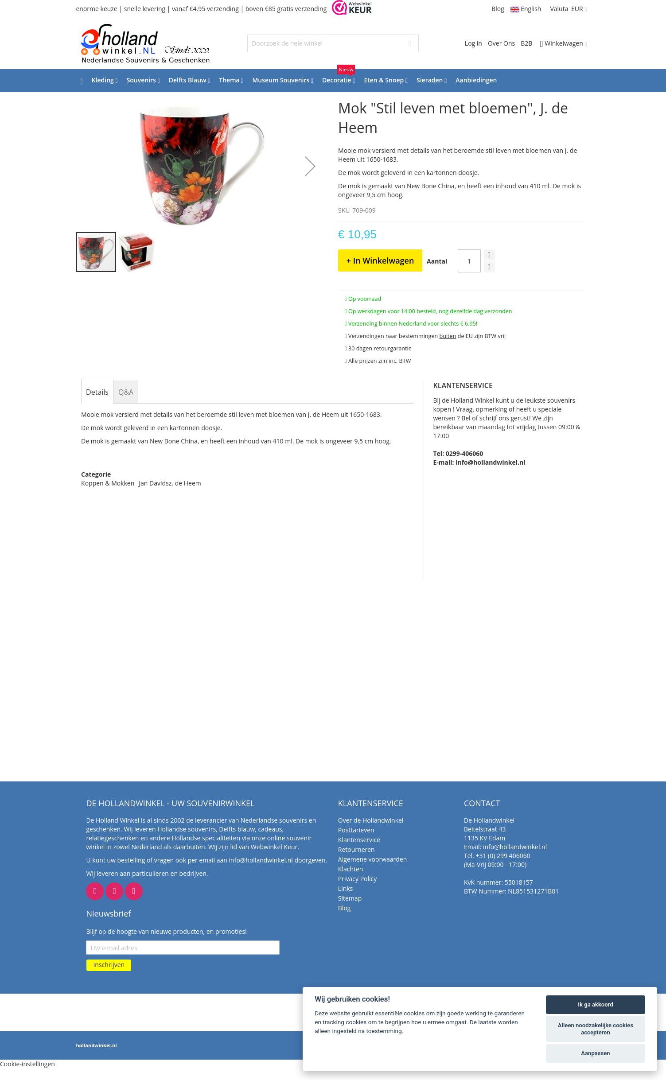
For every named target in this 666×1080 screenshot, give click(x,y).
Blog (497, 8)
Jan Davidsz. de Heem (170, 483)
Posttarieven (356, 830)
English (525, 8)
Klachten (350, 869)
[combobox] (333, 43)
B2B (526, 43)
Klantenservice (359, 839)
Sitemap (350, 898)
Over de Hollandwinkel (371, 820)
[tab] (97, 392)
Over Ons (501, 43)
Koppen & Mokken (107, 483)
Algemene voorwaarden (372, 859)
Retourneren (356, 849)
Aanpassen (595, 1053)
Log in (473, 43)
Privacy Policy (357, 878)
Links (345, 888)
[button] (310, 166)
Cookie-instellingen (27, 1064)
